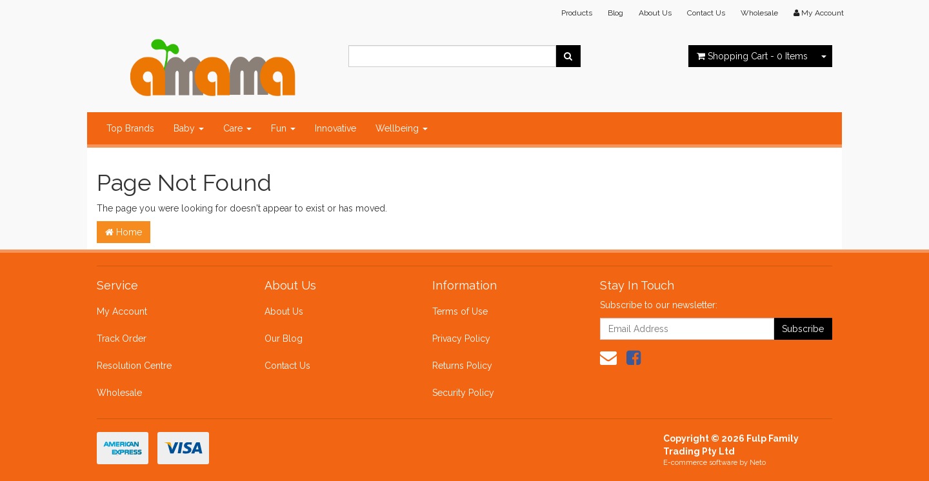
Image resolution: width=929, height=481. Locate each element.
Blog (615, 12)
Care (237, 128)
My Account (122, 311)
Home (123, 232)
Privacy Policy (461, 338)
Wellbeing (401, 128)
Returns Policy (462, 365)
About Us (655, 12)
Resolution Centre (134, 365)
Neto (758, 462)
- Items (752, 56)
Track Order (121, 338)
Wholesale (759, 12)
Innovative (335, 128)
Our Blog (284, 338)
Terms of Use (460, 311)
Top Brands (130, 128)
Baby (189, 128)
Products (576, 12)
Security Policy (463, 393)
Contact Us (706, 12)
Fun (283, 128)
